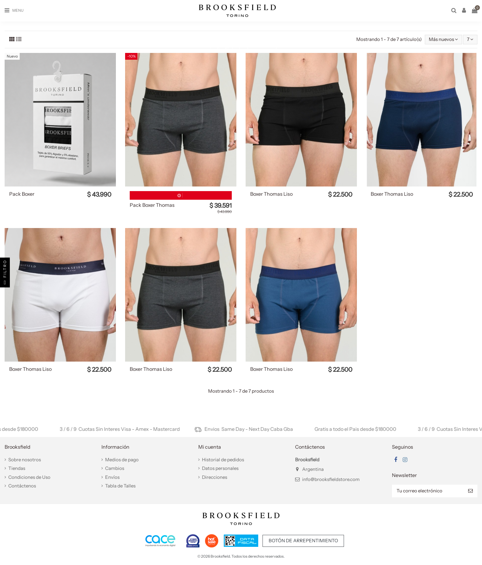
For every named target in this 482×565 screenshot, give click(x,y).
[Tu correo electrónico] (428, 491)
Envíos (112, 477)
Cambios (114, 468)
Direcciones (214, 477)
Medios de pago (122, 460)
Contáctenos (22, 486)
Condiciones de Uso (29, 477)
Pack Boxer (21, 194)
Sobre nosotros (24, 460)
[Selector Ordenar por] (443, 39)
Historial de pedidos (223, 460)
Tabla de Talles (120, 486)
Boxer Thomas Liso (271, 194)
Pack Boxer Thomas (152, 205)
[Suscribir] (470, 491)
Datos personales (220, 468)
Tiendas (16, 468)
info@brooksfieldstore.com (331, 479)
